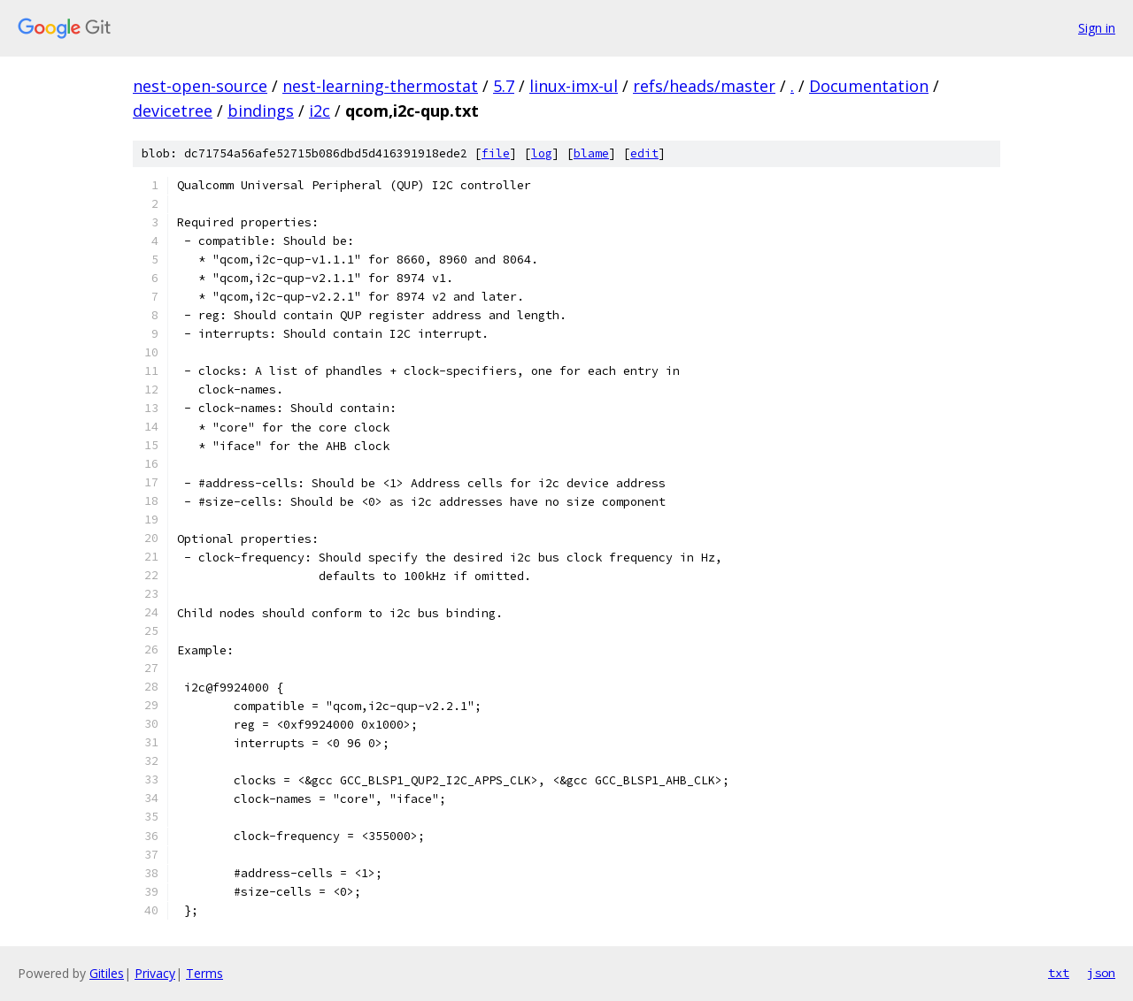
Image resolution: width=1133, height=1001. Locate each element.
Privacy (155, 973)
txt (1058, 973)
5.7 (503, 85)
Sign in (1096, 27)
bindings (260, 110)
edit (644, 153)
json (1101, 973)
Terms (204, 973)
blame (591, 153)
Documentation (869, 85)
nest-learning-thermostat (380, 85)
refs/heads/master (704, 85)
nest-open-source (200, 85)
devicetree (172, 110)
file (496, 153)
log (541, 153)
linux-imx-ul (573, 85)
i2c (319, 110)
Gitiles (106, 973)
